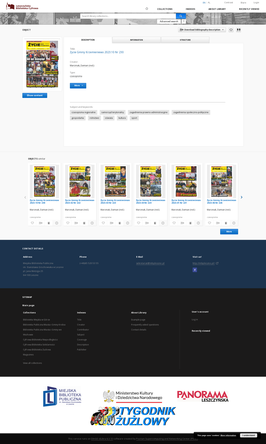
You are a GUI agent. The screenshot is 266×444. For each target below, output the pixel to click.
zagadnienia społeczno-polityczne (190, 112)
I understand (248, 435)
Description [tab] (88, 40)
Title (79, 319)
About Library (217, 9)
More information (228, 435)
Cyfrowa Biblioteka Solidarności (39, 344)
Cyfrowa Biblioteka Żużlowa (37, 349)
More (229, 231)
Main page (28, 305)
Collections (165, 9)
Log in (195, 319)
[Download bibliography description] (40, 223)
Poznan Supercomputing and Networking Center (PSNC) (167, 438)
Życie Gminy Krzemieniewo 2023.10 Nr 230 (44, 201)
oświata (109, 118)
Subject (80, 334)
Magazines (28, 354)
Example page (138, 319)
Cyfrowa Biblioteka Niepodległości (40, 339)
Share (243, 2)
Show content (35, 95)
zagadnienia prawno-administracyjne (149, 112)
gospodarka (78, 118)
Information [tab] (136, 40)
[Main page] (146, 9)
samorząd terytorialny (112, 112)
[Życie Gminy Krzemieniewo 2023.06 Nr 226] (221, 181)
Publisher (81, 349)
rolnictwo (94, 118)
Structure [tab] (185, 40)
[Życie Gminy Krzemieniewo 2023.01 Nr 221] (186, 181)
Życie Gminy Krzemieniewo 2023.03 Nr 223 (115, 201)
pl (209, 3)
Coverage (82, 339)
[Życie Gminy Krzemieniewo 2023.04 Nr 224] (150, 181)
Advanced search (169, 21)
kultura (122, 118)
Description (83, 344)
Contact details (138, 329)
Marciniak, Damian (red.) (82, 65)
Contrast (228, 2)
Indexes (190, 9)
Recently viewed (249, 9)
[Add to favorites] (231, 30)
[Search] (181, 16)
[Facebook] (195, 270)
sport (134, 118)
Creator (81, 324)
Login (256, 2)
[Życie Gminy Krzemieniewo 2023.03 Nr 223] (115, 181)
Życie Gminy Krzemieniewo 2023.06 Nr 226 (221, 201)
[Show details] (56, 223)
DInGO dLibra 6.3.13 (102, 438)
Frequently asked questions (145, 324)
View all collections (32, 363)
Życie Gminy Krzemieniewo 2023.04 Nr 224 (150, 201)
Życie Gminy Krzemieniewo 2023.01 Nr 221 (186, 201)
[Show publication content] (48, 223)
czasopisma (76, 76)
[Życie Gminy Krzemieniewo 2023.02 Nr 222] (79, 181)
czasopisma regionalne (84, 112)
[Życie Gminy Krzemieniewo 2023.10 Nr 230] (44, 181)
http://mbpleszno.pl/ (204, 263)
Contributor (83, 329)
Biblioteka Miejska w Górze (36, 319)
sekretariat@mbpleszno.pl (150, 263)
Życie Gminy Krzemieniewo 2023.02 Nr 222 (79, 201)
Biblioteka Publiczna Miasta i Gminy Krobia (44, 324)
